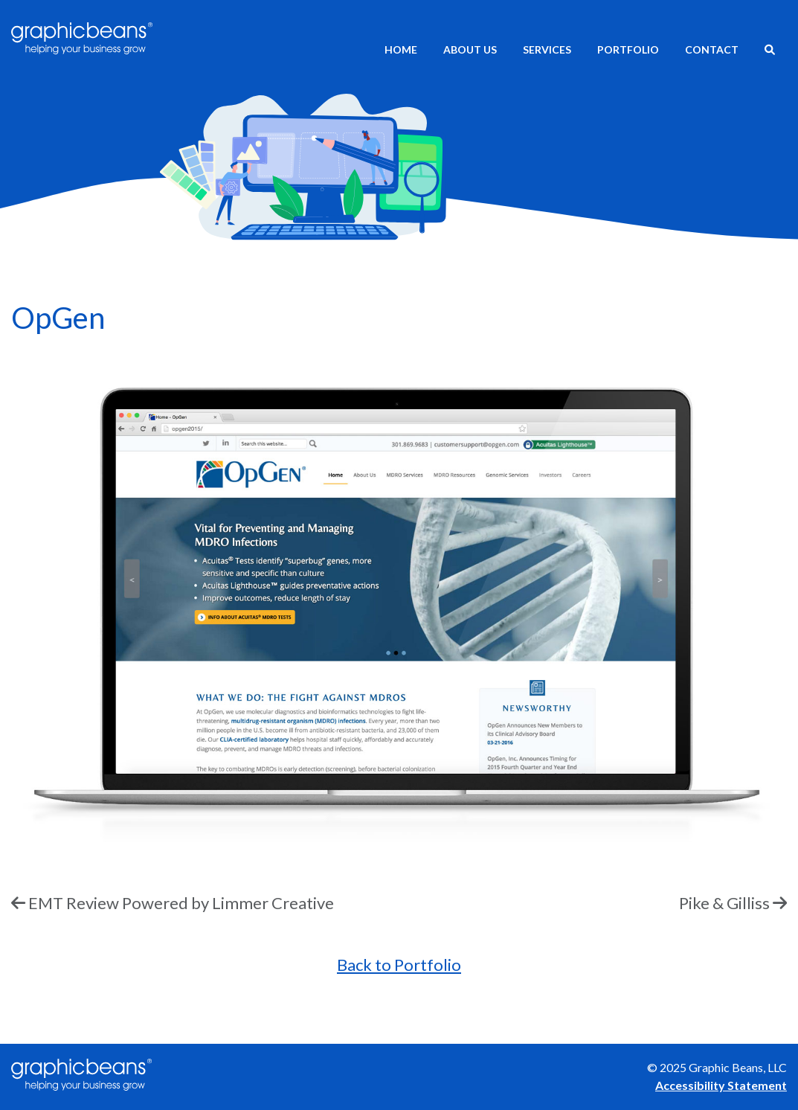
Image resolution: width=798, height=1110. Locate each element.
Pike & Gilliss (724, 903)
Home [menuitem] (400, 49)
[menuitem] (770, 50)
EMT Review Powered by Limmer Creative (181, 903)
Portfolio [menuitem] (628, 49)
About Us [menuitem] (470, 49)
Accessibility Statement (721, 1085)
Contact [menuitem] (712, 49)
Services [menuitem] (547, 49)
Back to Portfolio (399, 965)
